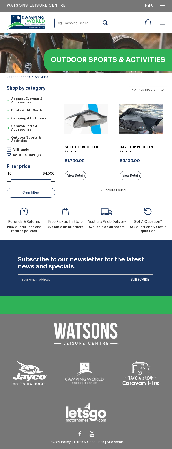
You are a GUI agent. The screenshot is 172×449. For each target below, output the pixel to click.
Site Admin (115, 442)
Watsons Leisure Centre (36, 5)
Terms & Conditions (88, 442)
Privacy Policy (59, 442)
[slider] (9, 179)
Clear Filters (31, 192)
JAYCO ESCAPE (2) (27, 155)
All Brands (21, 149)
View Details (76, 175)
